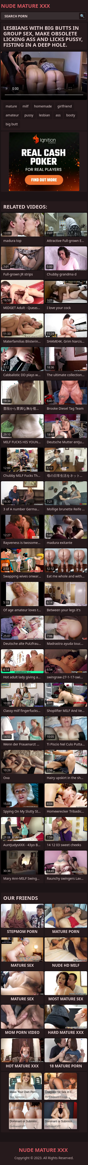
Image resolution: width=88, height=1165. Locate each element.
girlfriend (64, 106)
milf (25, 106)
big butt (12, 124)
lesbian (44, 115)
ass (58, 115)
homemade (43, 106)
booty (70, 115)
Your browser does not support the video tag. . (44, 76)
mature (11, 106)
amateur (12, 115)
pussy (28, 115)
